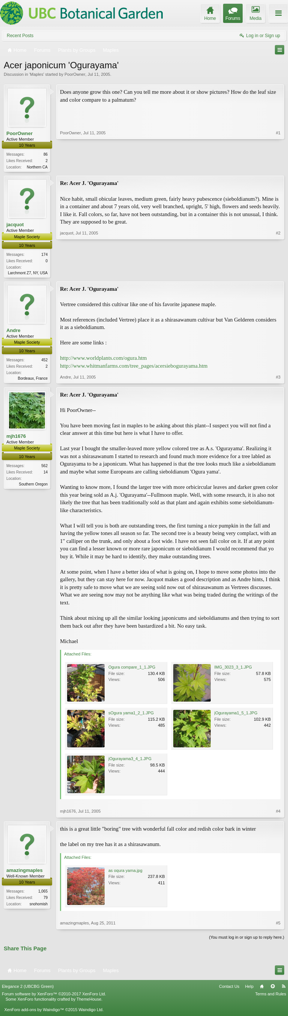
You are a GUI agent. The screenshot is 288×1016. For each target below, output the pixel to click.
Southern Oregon (33, 486)
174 (44, 255)
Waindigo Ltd (90, 1011)
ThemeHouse (88, 1001)
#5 (278, 925)
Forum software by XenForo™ (54, 995)
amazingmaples (24, 872)
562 (44, 468)
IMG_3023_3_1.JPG (233, 669)
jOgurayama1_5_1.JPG (236, 714)
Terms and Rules (270, 995)
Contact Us (229, 988)
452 (44, 361)
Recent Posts (20, 35)
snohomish (39, 906)
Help (249, 988)
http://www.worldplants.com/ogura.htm (103, 359)
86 (46, 154)
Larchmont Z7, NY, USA (28, 274)
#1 (278, 166)
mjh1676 (16, 438)
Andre (13, 331)
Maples (36, 74)
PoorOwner (75, 74)
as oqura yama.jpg (125, 872)
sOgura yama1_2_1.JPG (131, 714)
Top (272, 988)
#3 (278, 378)
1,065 (43, 893)
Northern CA (37, 167)
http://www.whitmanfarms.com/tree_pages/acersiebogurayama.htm (133, 367)
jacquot (15, 225)
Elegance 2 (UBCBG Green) (28, 988)
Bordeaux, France (33, 380)
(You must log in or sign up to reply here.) (246, 939)
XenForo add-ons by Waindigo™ (34, 1011)
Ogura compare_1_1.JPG (131, 669)
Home (261, 988)
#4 (278, 813)
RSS (283, 988)
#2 (278, 272)
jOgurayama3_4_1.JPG (130, 760)
